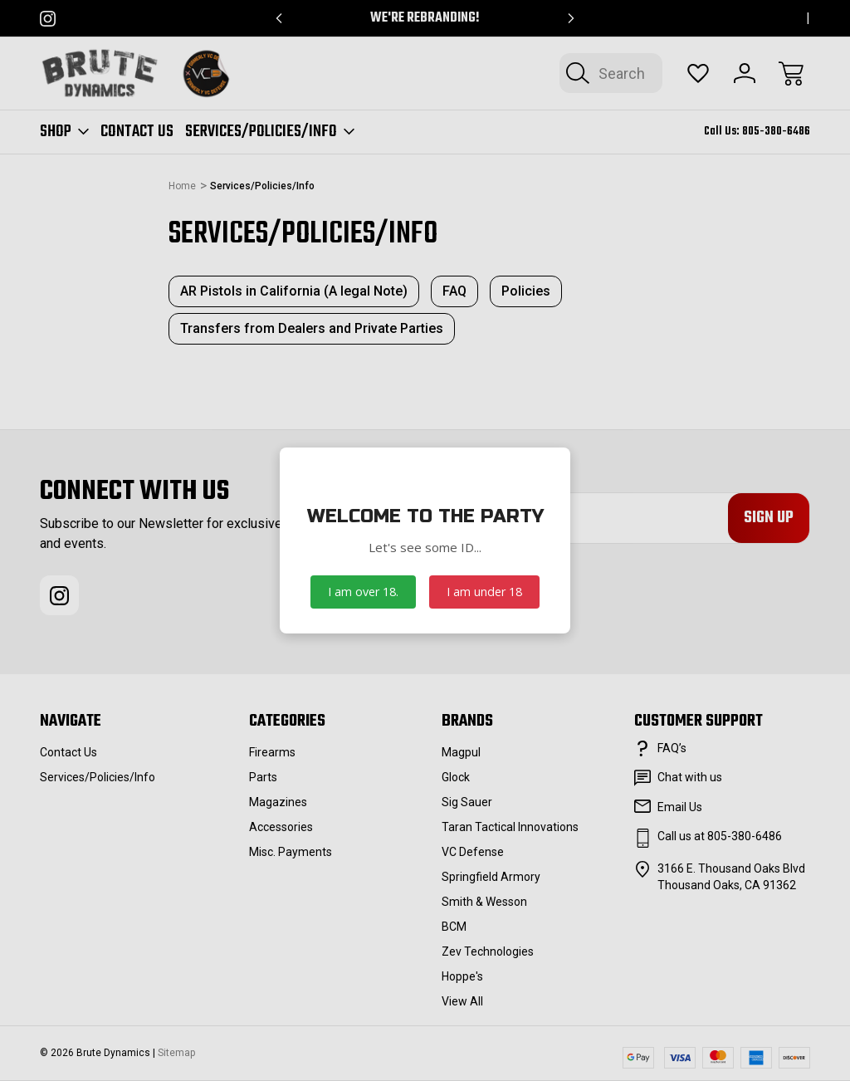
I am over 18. (363, 591)
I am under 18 (484, 591)
